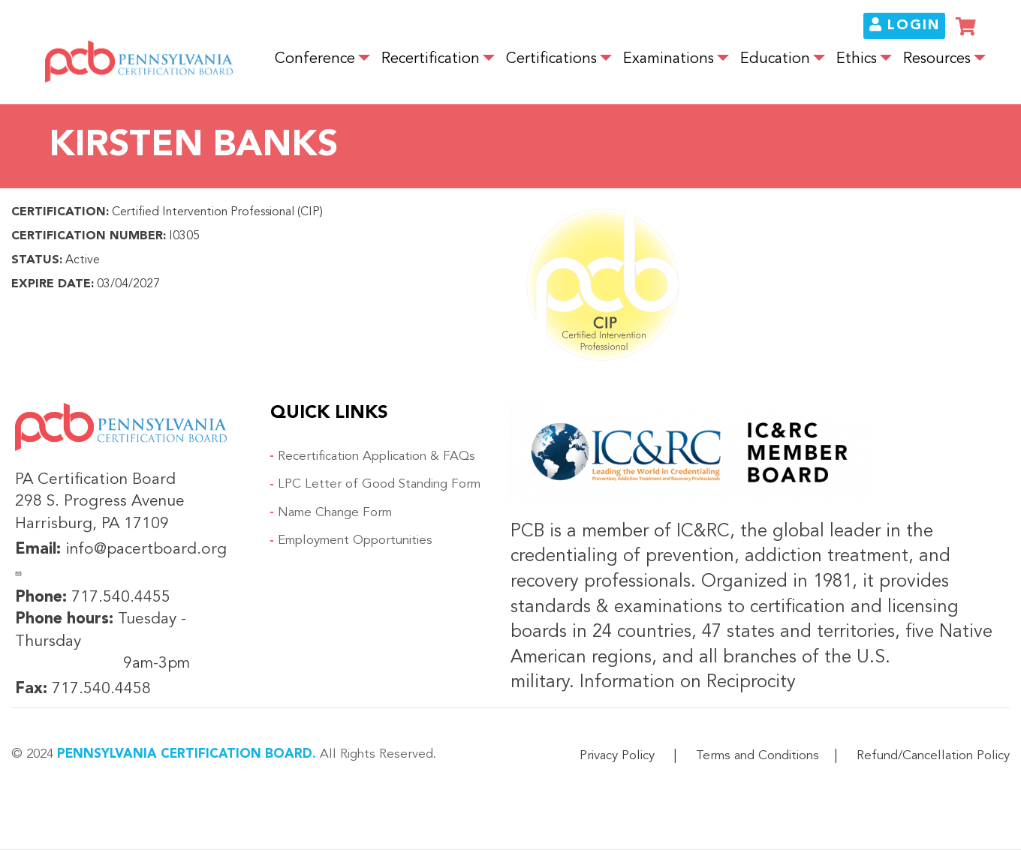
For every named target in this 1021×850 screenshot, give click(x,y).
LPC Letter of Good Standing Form (379, 484)
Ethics (856, 59)
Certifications (551, 59)
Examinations (668, 59)
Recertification (430, 59)
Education (775, 59)
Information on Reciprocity (685, 683)
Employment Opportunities (355, 540)
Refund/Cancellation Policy (933, 755)
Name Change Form (335, 512)
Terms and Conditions (757, 755)
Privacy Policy (617, 755)
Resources (937, 59)
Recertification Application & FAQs (376, 456)
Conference (315, 59)
